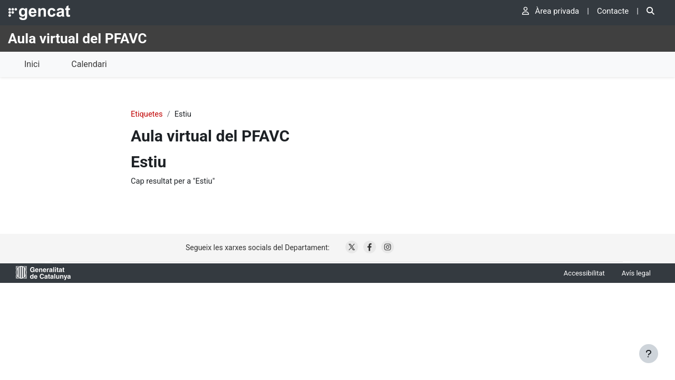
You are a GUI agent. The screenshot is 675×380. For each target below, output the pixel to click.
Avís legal (636, 274)
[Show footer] (648, 353)
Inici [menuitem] (32, 64)
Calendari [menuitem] (89, 64)
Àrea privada (550, 11)
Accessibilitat (584, 274)
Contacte (613, 11)
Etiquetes (147, 114)
